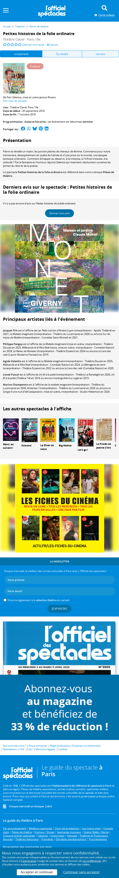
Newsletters (10, 749)
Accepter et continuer (37, 872)
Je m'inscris (59, 608)
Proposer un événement (86, 745)
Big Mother (65, 445)
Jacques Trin (10, 330)
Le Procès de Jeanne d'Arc (103, 445)
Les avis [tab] (100, 54)
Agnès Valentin (12, 361)
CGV (21, 749)
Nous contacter (38, 745)
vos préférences (91, 861)
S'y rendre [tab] (62, 54)
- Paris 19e (22, 39)
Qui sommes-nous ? (14, 745)
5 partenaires (28, 861)
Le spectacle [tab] (21, 54)
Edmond (26, 445)
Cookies (62, 749)
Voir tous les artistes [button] (15, 101)
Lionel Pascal (11, 374)
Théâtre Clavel (18, 107)
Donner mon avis (59, 213)
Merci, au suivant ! (8, 446)
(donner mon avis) (33, 44)
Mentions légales (45, 749)
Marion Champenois (15, 384)
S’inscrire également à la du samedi (38, 600)
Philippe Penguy (13, 344)
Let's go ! (83, 450)
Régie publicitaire (60, 745)
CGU (29, 749)
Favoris (52, 44)
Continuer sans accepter (81, 872)
